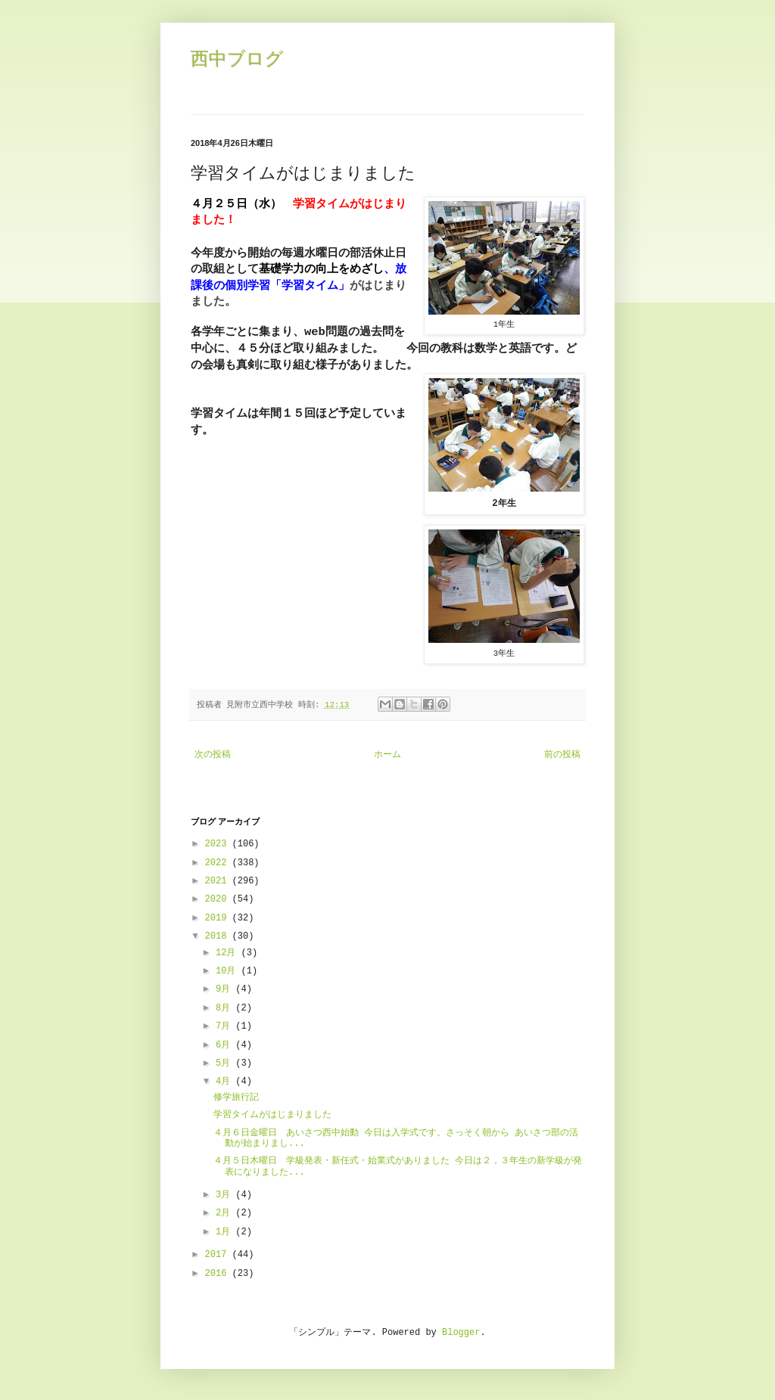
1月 (225, 1232)
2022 (218, 863)
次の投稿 (213, 755)
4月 (225, 1081)
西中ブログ (237, 58)
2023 (218, 844)
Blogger (461, 1332)
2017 (218, 1254)
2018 (218, 936)
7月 (225, 1026)
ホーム (387, 755)
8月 (225, 1008)
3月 (225, 1195)
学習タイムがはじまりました (272, 1115)
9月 (225, 989)
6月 (225, 1045)
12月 (228, 953)
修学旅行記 (236, 1097)
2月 (225, 1213)
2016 (218, 1273)
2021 (218, 881)
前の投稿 (562, 755)
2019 (218, 918)
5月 (225, 1063)
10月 (228, 971)
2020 (218, 899)
